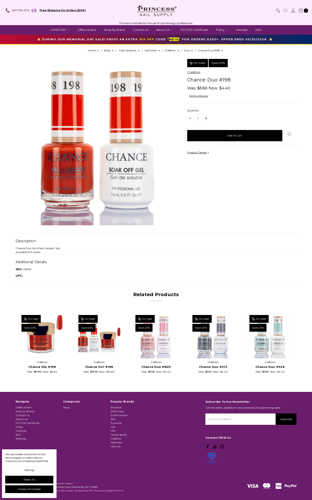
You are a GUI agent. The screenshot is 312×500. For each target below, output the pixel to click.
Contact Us (140, 29)
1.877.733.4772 (17, 10)
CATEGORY (60, 29)
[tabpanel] (42, 343)
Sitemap (21, 441)
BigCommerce (116, 490)
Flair (91, 490)
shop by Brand (114, 29)
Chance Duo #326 (270, 367)
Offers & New (87, 29)
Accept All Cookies (29, 489)
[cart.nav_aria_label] (302, 10)
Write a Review (198, 95)
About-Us (164, 29)
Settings (29, 470)
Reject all (29, 479)
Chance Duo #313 (213, 367)
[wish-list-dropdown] (289, 134)
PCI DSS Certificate (194, 29)
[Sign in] (292, 10)
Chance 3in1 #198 (99, 367)
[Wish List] (285, 10)
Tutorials (241, 29)
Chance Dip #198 (42, 367)
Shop (66, 421)
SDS (258, 29)
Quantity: (193, 110)
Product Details (198, 152)
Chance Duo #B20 (156, 367)
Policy (222, 29)
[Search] (277, 10)
